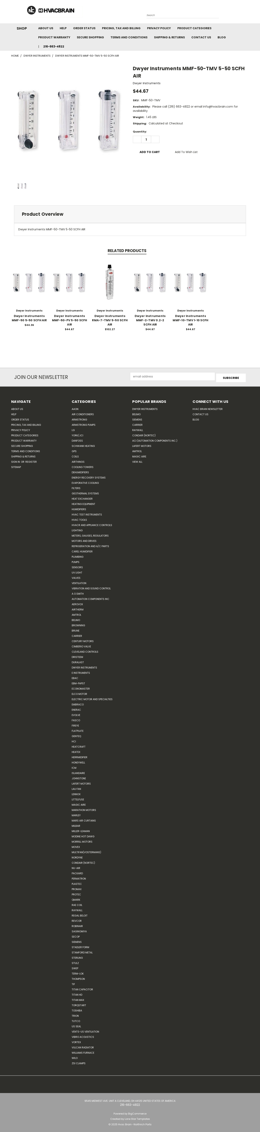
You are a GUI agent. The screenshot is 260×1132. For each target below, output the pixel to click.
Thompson (78, 977)
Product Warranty (54, 37)
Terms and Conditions (128, 37)
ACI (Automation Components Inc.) (154, 439)
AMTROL (137, 450)
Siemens (77, 940)
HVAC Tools (79, 518)
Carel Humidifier (82, 550)
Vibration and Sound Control (91, 587)
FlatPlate (77, 729)
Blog (222, 37)
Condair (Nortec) (83, 861)
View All (137, 460)
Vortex (76, 1041)
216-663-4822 (53, 46)
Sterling (77, 956)
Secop (76, 935)
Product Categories (194, 28)
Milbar (76, 824)
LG (73, 428)
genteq (76, 734)
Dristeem (77, 655)
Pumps (75, 560)
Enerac (76, 708)
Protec (76, 893)
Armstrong (79, 418)
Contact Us (201, 37)
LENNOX (76, 793)
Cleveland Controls (85, 650)
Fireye (75, 724)
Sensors (77, 566)
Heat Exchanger (82, 497)
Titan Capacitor (82, 988)
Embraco (78, 703)
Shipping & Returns (169, 37)
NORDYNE (77, 856)
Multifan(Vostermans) (86, 851)
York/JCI (77, 434)
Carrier (137, 423)
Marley (76, 814)
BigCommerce (137, 1112)
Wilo (75, 1056)
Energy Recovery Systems (89, 476)
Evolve (76, 713)
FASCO (76, 719)
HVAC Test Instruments (87, 513)
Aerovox (77, 603)
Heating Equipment (83, 502)
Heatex (76, 750)
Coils (75, 455)
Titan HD (77, 993)
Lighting (77, 529)
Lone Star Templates (137, 1117)
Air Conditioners (83, 413)
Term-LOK (78, 972)
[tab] (130, 214)
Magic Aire (79, 803)
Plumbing (77, 555)
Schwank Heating (83, 444)
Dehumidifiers (80, 471)
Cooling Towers (82, 465)
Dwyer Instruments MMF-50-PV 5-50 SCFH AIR (69, 320)
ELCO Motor (79, 692)
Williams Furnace (83, 1051)
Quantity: (140, 132)
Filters (76, 486)
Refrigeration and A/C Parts (90, 545)
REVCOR (77, 919)
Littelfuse (78, 798)
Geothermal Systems (85, 492)
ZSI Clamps (79, 1062)
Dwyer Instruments (84, 666)
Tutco (76, 1019)
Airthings (78, 460)
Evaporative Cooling (85, 481)
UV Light (77, 571)
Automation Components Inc (90, 597)
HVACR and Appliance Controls (92, 523)
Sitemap (16, 465)
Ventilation (79, 581)
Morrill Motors (82, 840)
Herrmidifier (79, 756)
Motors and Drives (84, 539)
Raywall (77, 909)
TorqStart (79, 1004)
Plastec (77, 882)
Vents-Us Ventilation (85, 1030)
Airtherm (77, 608)
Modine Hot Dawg (83, 835)
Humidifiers (79, 508)
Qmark (76, 898)
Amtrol (76, 613)
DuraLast (78, 661)
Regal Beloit (80, 914)
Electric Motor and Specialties (92, 698)
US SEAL (76, 1025)
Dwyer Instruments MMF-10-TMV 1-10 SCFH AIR (190, 320)
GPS (74, 450)
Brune (75, 629)
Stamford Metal (82, 951)
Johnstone (79, 777)
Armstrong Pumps (83, 423)
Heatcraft (79, 745)
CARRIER (77, 634)
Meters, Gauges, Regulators (90, 534)
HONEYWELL (78, 761)
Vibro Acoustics (83, 1035)
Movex (76, 845)
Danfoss (77, 439)
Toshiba (77, 1009)
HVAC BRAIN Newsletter (208, 407)
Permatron (79, 877)
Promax (76, 887)
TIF (73, 982)
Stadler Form (80, 946)
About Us (45, 28)
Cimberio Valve (81, 645)
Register (31, 460)
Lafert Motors (81, 782)
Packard (77, 872)
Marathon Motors (84, 808)
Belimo (76, 618)
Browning (78, 624)
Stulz (75, 961)
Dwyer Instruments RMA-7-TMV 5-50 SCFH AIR (110, 320)
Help (63, 28)
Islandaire (78, 771)
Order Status (84, 28)
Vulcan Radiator (83, 1046)
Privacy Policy (159, 28)
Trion (75, 1014)
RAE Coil (77, 903)
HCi (74, 740)
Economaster (81, 687)
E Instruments (81, 671)
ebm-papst (78, 682)
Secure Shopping (90, 37)
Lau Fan (76, 787)
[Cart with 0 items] (248, 13)
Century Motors (83, 639)
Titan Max (78, 998)
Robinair (77, 924)
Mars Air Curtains (84, 819)
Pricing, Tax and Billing (121, 28)
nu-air (76, 866)
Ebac (75, 676)
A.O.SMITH (78, 592)
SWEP (75, 967)
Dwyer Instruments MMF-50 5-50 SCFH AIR (29, 318)
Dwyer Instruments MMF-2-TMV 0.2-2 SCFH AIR (150, 320)
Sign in (16, 460)
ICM (74, 766)
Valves (76, 576)
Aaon (75, 407)
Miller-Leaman (81, 829)
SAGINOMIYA (79, 930)
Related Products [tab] (127, 250)
